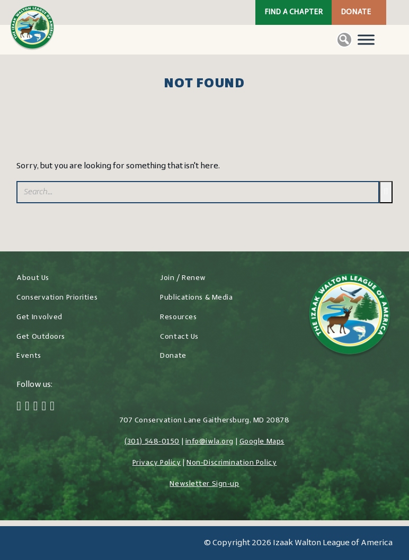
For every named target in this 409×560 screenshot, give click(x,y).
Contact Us (179, 337)
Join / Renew (183, 278)
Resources (178, 317)
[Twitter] (27, 407)
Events (28, 356)
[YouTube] (52, 407)
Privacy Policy (156, 463)
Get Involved (39, 317)
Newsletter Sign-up (204, 484)
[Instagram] (35, 407)
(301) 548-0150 (152, 442)
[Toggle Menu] (366, 39)
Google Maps (261, 442)
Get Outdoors (40, 337)
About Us (32, 278)
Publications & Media (196, 298)
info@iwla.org (209, 442)
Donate (356, 12)
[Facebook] (18, 407)
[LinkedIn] (44, 407)
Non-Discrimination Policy (231, 463)
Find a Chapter (293, 12)
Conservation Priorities (56, 298)
